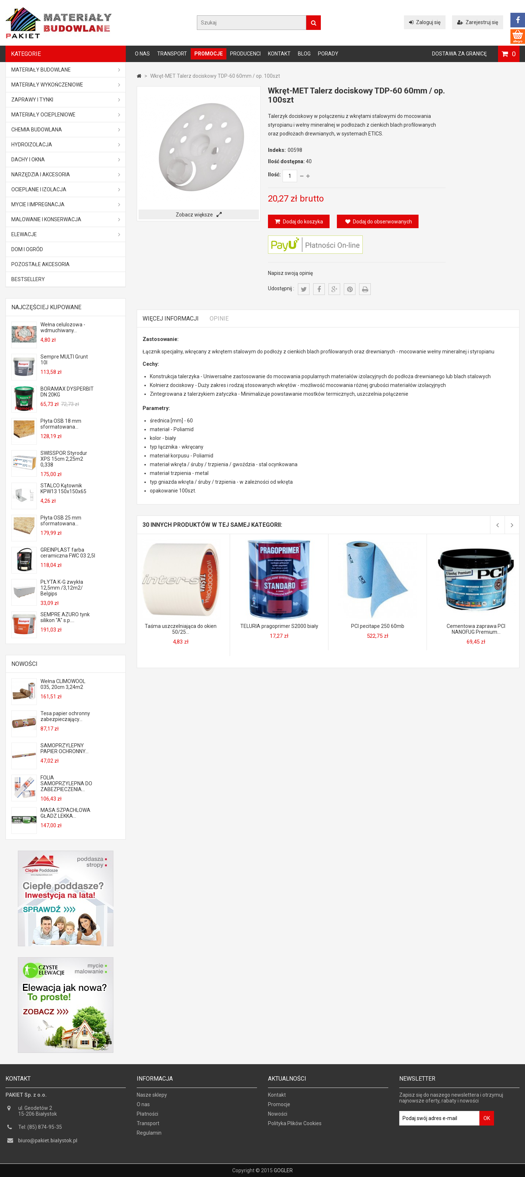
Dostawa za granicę (459, 54)
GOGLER (283, 1170)
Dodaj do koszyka (302, 222)
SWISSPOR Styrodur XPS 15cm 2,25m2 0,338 (63, 459)
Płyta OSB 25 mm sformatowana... (60, 520)
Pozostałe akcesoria (40, 264)
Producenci (245, 54)
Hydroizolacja (65, 144)
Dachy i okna (65, 159)
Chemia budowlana (65, 130)
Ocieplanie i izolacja (65, 189)
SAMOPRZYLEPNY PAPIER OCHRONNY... (64, 748)
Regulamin (149, 1136)
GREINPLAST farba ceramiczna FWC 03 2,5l (67, 553)
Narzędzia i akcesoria (65, 174)
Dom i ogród (27, 249)
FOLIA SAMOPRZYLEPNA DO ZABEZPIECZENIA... (66, 783)
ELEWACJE (65, 234)
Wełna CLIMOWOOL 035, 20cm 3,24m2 (62, 684)
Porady (328, 54)
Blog (304, 54)
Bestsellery (28, 279)
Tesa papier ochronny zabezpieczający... (65, 716)
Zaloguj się (424, 22)
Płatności (147, 1117)
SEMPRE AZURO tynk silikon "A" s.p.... (65, 617)
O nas (142, 54)
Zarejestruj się (477, 22)
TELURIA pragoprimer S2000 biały (279, 626)
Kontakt (279, 54)
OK (486, 1121)
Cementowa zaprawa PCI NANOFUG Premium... (476, 629)
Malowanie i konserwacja (65, 219)
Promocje (208, 54)
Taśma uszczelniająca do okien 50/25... (181, 629)
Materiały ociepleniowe (65, 115)
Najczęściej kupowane (46, 307)
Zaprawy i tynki (65, 100)
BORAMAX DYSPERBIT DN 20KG (67, 392)
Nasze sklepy (152, 1098)
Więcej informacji (171, 318)
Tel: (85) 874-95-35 (40, 1130)
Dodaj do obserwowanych (378, 222)
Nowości (24, 663)
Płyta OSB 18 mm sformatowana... (60, 424)
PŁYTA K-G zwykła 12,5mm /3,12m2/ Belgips (61, 588)
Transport (172, 54)
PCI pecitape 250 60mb (377, 626)
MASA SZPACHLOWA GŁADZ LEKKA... (65, 813)
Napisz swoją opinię (290, 273)
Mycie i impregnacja (65, 204)
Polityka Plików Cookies (295, 1127)
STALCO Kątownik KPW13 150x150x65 (63, 488)
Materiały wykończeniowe (65, 85)
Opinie (219, 318)
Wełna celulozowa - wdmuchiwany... (62, 327)
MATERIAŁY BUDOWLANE (65, 70)
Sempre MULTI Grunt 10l (64, 359)
